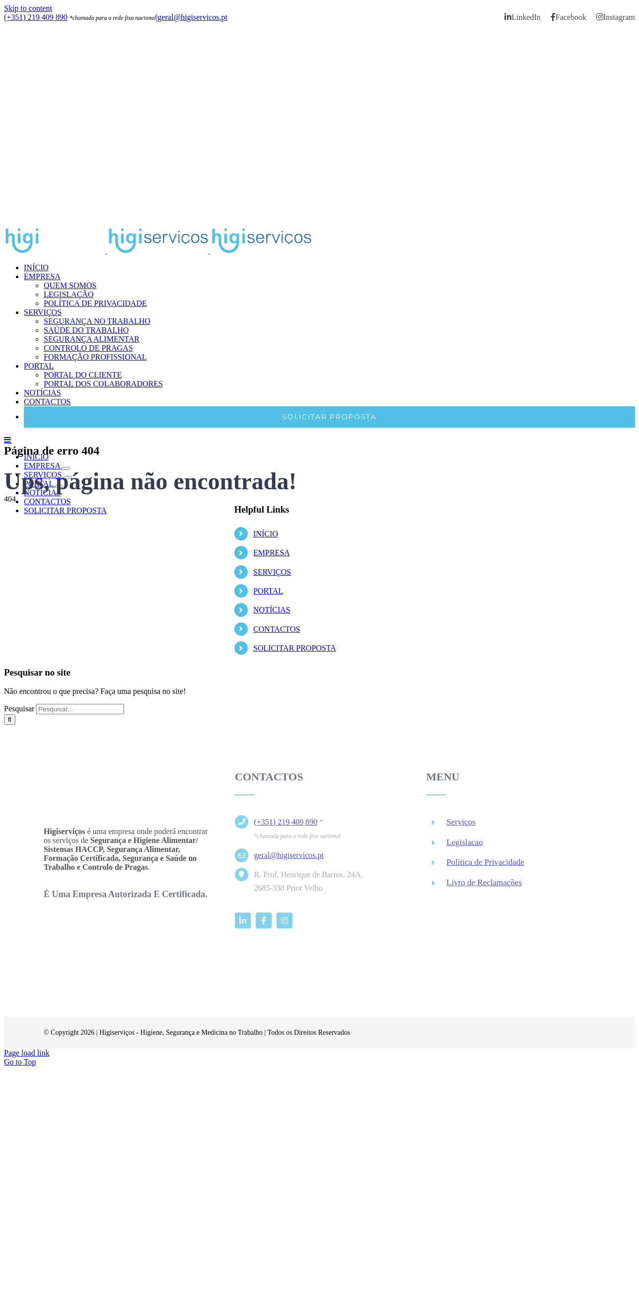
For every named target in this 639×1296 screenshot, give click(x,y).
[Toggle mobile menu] (8, 440)
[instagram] (284, 924)
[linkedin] (243, 924)
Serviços (461, 825)
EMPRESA (271, 552)
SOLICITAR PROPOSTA (294, 648)
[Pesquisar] (9, 719)
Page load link (27, 1053)
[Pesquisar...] (80, 709)
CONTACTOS (276, 629)
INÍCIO (265, 534)
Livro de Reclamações (484, 886)
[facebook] (264, 924)
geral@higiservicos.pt (192, 17)
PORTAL (268, 591)
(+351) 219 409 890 (36, 17)
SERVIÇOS (272, 572)
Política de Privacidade (485, 866)
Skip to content (28, 8)
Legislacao (464, 845)
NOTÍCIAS (271, 610)
